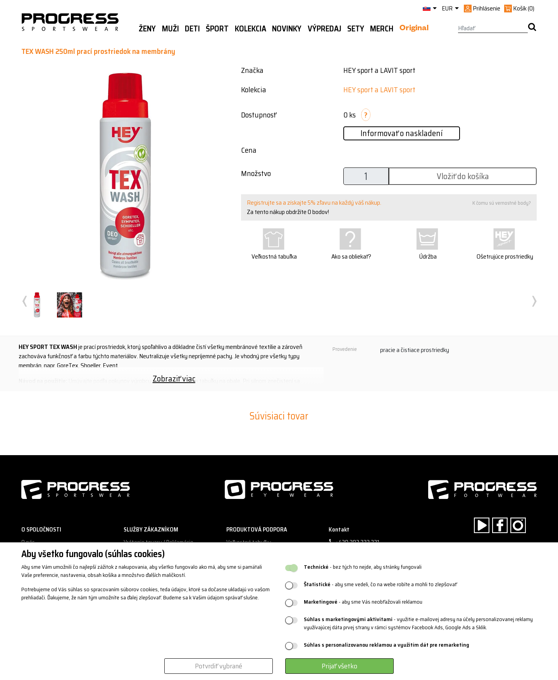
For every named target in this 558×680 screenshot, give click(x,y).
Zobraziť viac (174, 378)
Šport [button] (217, 28)
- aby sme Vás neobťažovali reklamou (363, 602)
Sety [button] (355, 28)
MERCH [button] (381, 28)
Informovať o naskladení (401, 133)
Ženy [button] (147, 28)
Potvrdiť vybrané (218, 666)
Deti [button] (192, 28)
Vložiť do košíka (463, 176)
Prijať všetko (339, 666)
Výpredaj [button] (324, 28)
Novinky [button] (286, 28)
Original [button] (414, 29)
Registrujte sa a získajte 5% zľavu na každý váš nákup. (314, 202)
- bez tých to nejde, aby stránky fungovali (363, 567)
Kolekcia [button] (250, 28)
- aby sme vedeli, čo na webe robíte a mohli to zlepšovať (380, 584)
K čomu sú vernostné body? (501, 203)
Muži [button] (170, 28)
